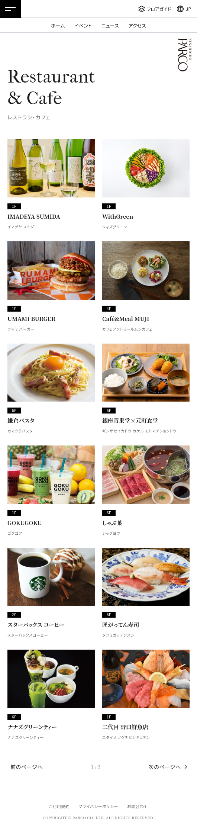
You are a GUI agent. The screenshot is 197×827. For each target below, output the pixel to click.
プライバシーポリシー (98, 806)
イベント (82, 25)
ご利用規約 (59, 806)
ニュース (110, 25)
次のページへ (165, 766)
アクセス (137, 25)
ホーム (58, 25)
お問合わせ (137, 806)
